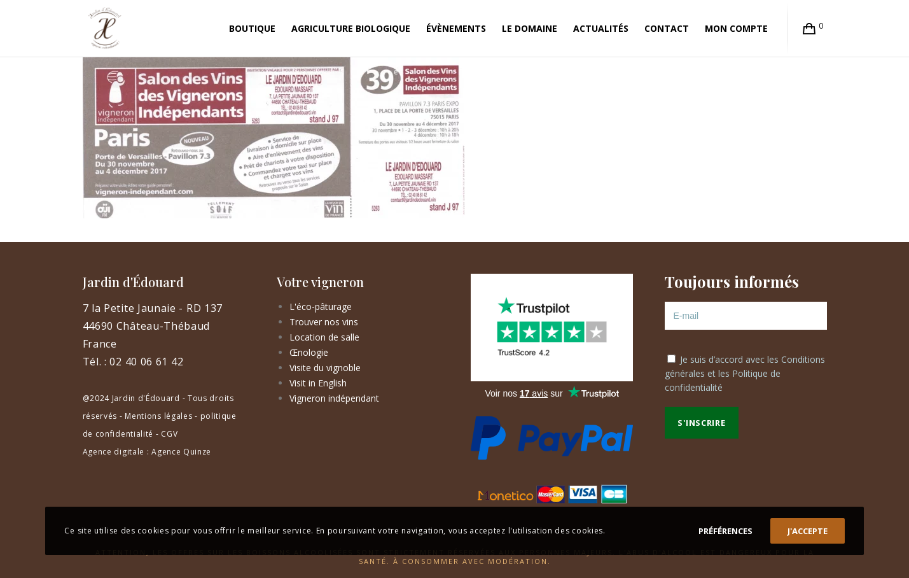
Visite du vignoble (325, 368)
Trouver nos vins (323, 322)
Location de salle (324, 337)
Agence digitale (114, 451)
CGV (169, 433)
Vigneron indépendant (334, 398)
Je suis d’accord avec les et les (745, 373)
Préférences (725, 531)
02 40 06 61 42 (146, 362)
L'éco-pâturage (320, 306)
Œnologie (308, 352)
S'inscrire (701, 422)
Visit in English (318, 383)
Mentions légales (158, 416)
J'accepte (808, 531)
